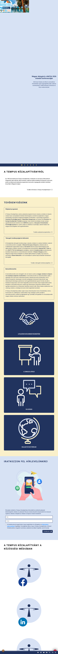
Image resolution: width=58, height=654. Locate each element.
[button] (49, 652)
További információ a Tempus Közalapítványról (40, 189)
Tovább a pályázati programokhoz (43, 232)
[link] (52, 652)
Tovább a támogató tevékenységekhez (42, 263)
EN (46, 653)
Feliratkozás (47, 531)
